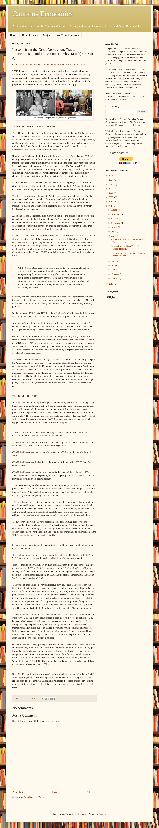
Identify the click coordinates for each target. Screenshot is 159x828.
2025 (111, 175)
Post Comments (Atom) (34, 797)
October (115, 218)
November (116, 214)
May (113, 261)
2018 (111, 206)
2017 (111, 284)
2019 (111, 202)
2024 (111, 180)
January (114, 278)
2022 (111, 188)
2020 (111, 197)
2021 (111, 193)
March (114, 270)
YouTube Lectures (68, 35)
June (113, 236)
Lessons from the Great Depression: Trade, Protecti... (126, 247)
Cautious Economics (42, 14)
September (116, 223)
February (115, 274)
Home (13, 35)
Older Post (91, 792)
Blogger (102, 814)
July (113, 231)
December (116, 210)
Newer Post (18, 792)
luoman (84, 814)
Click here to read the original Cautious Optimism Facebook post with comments (50, 64)
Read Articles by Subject (37, 35)
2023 (111, 184)
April (113, 265)
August (114, 227)
